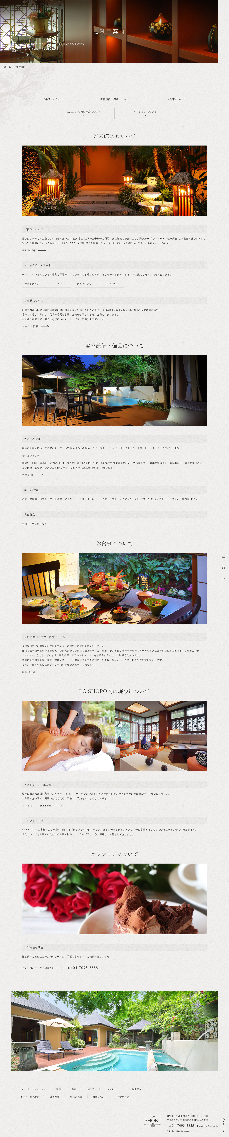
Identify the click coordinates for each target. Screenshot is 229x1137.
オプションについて (145, 111)
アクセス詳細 (30, 326)
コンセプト (40, 1089)
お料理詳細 (29, 671)
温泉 (74, 1089)
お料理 (90, 1089)
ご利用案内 (135, 1089)
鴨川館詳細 (29, 250)
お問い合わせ (100, 1097)
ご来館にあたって (53, 99)
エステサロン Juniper (37, 805)
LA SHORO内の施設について (84, 111)
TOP (20, 1089)
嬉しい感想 (76, 1097)
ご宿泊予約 (124, 1097)
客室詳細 (27, 474)
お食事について (176, 99)
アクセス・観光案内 (29, 1097)
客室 (58, 1089)
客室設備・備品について (114, 99)
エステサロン (112, 1089)
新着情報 (55, 1097)
